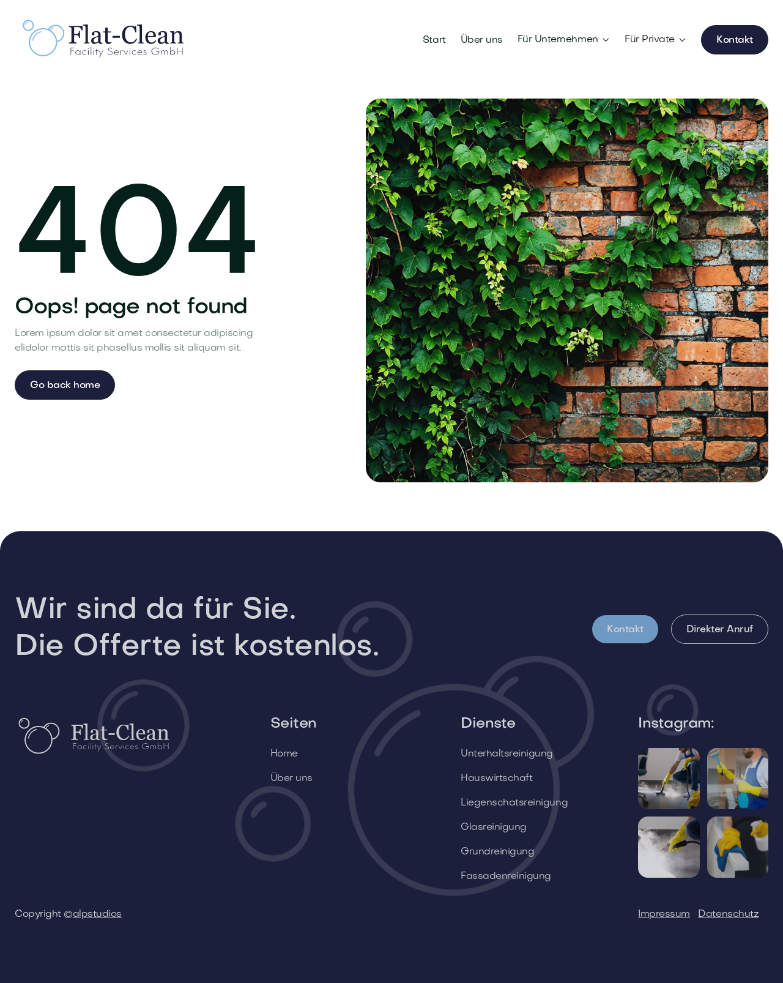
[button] (564, 39)
